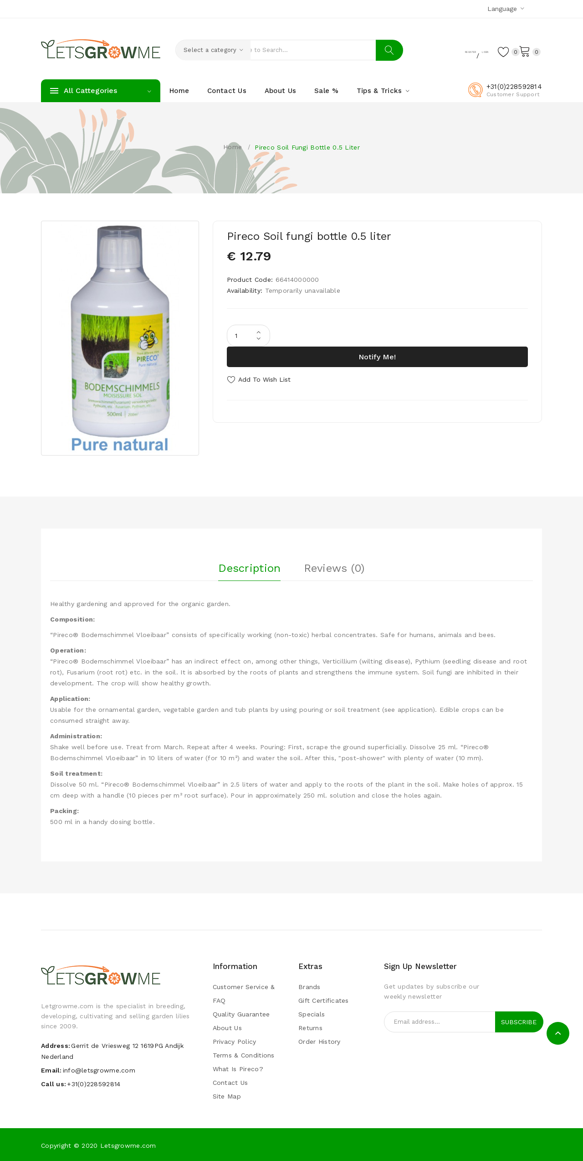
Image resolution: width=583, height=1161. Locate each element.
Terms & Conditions (244, 1054)
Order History (319, 1041)
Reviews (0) (334, 565)
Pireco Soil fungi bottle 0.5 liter (307, 147)
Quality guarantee (241, 1013)
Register (435, 50)
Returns (310, 1027)
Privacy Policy (234, 1041)
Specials (311, 1013)
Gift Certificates (323, 1000)
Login (469, 50)
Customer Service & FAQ (244, 993)
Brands (309, 986)
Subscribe (519, 1021)
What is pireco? (238, 1068)
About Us (227, 1027)
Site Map (227, 1095)
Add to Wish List (264, 379)
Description (249, 565)
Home (232, 146)
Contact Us (230, 1082)
